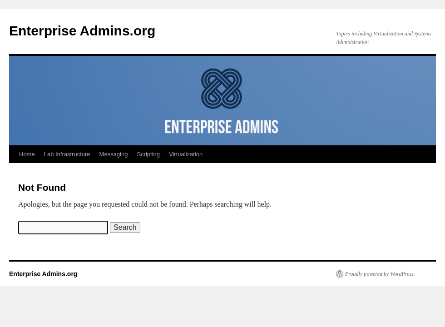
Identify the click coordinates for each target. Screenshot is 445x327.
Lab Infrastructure (67, 154)
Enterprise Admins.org (82, 30)
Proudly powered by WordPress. (380, 274)
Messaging (113, 154)
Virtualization (186, 154)
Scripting (148, 154)
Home (27, 154)
